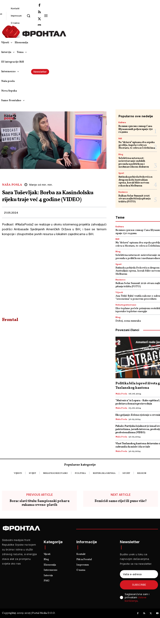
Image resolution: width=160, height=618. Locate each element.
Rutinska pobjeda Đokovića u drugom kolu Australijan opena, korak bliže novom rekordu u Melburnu (135, 181)
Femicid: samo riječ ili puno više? (121, 501)
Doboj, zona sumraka (128, 321)
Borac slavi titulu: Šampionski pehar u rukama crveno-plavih (39, 503)
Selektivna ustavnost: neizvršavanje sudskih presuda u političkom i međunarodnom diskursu (133, 163)
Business (123, 192)
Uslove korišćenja (135, 599)
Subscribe (139, 584)
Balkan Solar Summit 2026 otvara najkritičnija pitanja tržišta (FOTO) (134, 198)
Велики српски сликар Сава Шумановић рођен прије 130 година (135, 129)
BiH (120, 139)
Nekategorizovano (125, 305)
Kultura (122, 122)
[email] (139, 574)
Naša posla (12, 184)
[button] (28, 15)
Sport (121, 173)
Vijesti (119, 292)
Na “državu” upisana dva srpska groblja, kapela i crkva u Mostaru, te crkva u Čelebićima (136, 145)
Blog (120, 154)
